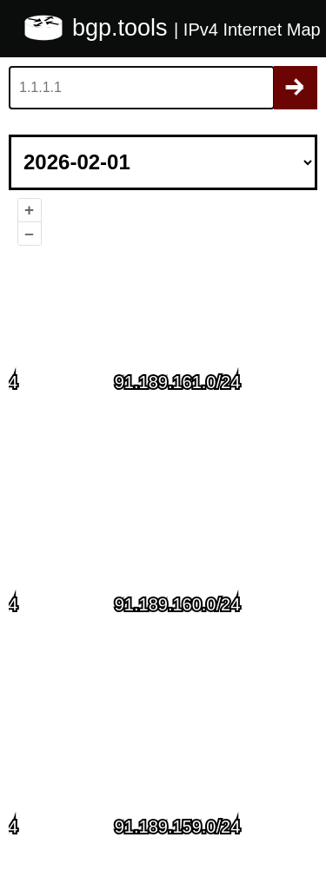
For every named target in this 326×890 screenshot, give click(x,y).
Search (295, 87)
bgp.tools (123, 28)
